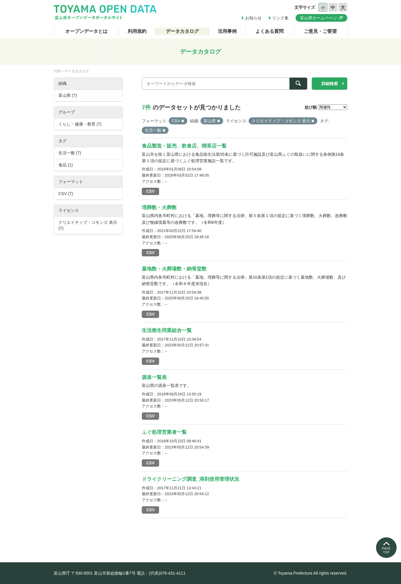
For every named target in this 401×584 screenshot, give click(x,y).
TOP (57, 71)
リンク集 (280, 18)
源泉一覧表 (154, 377)
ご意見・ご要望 (320, 31)
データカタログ (182, 31)
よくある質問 (269, 31)
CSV (150, 191)
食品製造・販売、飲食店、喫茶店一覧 (184, 146)
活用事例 (227, 31)
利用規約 (137, 31)
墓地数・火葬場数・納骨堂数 (174, 269)
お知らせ (253, 18)
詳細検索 (329, 83)
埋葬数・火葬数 (159, 207)
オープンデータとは (86, 31)
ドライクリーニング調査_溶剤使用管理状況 (190, 479)
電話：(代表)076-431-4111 (161, 573)
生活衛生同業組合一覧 (167, 330)
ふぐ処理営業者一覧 (164, 432)
